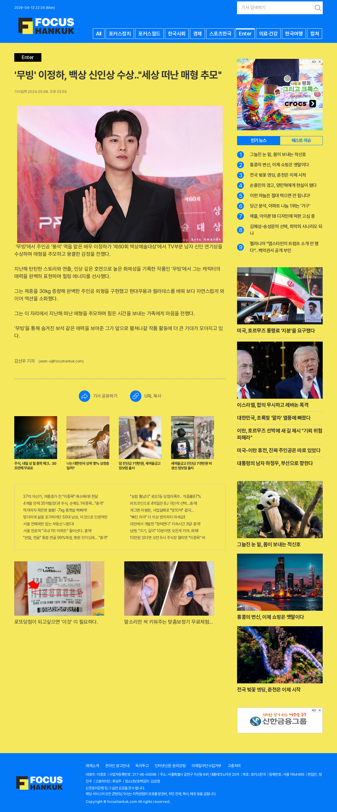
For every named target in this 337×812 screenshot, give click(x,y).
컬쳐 (314, 34)
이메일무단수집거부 (206, 765)
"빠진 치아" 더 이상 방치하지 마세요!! (157, 517)
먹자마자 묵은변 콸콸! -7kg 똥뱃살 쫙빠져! (55, 510)
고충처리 (234, 765)
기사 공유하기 (98, 396)
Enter (245, 34)
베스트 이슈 (301, 140)
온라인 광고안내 (117, 765)
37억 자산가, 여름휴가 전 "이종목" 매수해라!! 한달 (60, 496)
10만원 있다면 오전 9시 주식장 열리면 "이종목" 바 (167, 537)
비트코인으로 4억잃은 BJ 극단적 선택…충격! (163, 503)
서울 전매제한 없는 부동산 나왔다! (48, 524)
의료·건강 (268, 34)
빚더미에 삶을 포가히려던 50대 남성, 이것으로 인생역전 (65, 517)
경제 (197, 34)
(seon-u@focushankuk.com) (61, 361)
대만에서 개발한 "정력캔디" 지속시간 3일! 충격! (165, 524)
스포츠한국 (220, 34)
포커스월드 (149, 34)
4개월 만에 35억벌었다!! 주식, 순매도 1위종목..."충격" (63, 503)
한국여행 (294, 34)
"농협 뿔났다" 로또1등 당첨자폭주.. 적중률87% (165, 496)
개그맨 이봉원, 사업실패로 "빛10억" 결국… (162, 510)
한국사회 (177, 34)
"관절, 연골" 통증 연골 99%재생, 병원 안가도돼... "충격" (65, 537)
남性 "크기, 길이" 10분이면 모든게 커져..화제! (164, 530)
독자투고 (142, 765)
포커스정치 (120, 34)
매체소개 (92, 765)
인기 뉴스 (258, 140)
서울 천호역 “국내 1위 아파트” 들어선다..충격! (57, 530)
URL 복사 (145, 396)
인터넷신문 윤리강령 (170, 765)
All (98, 34)
